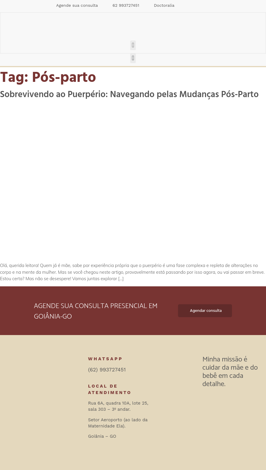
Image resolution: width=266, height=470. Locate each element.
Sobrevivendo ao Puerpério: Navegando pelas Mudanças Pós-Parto (129, 95)
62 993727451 (126, 5)
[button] (133, 45)
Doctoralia (164, 5)
